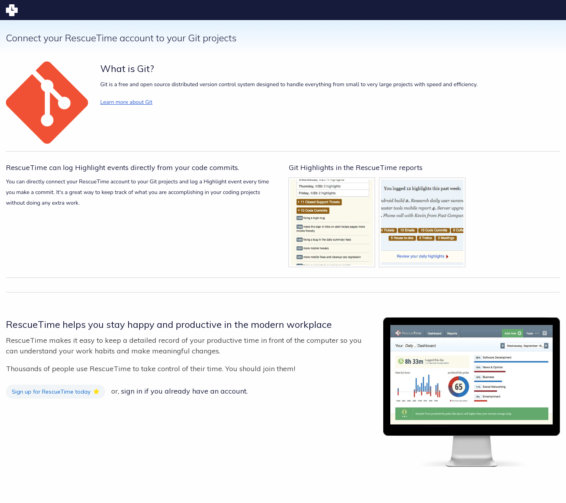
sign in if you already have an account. (184, 391)
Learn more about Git (126, 102)
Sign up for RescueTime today (51, 391)
